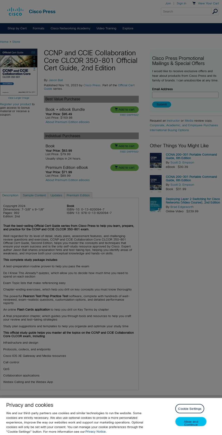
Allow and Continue (191, 427)
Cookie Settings (189, 413)
